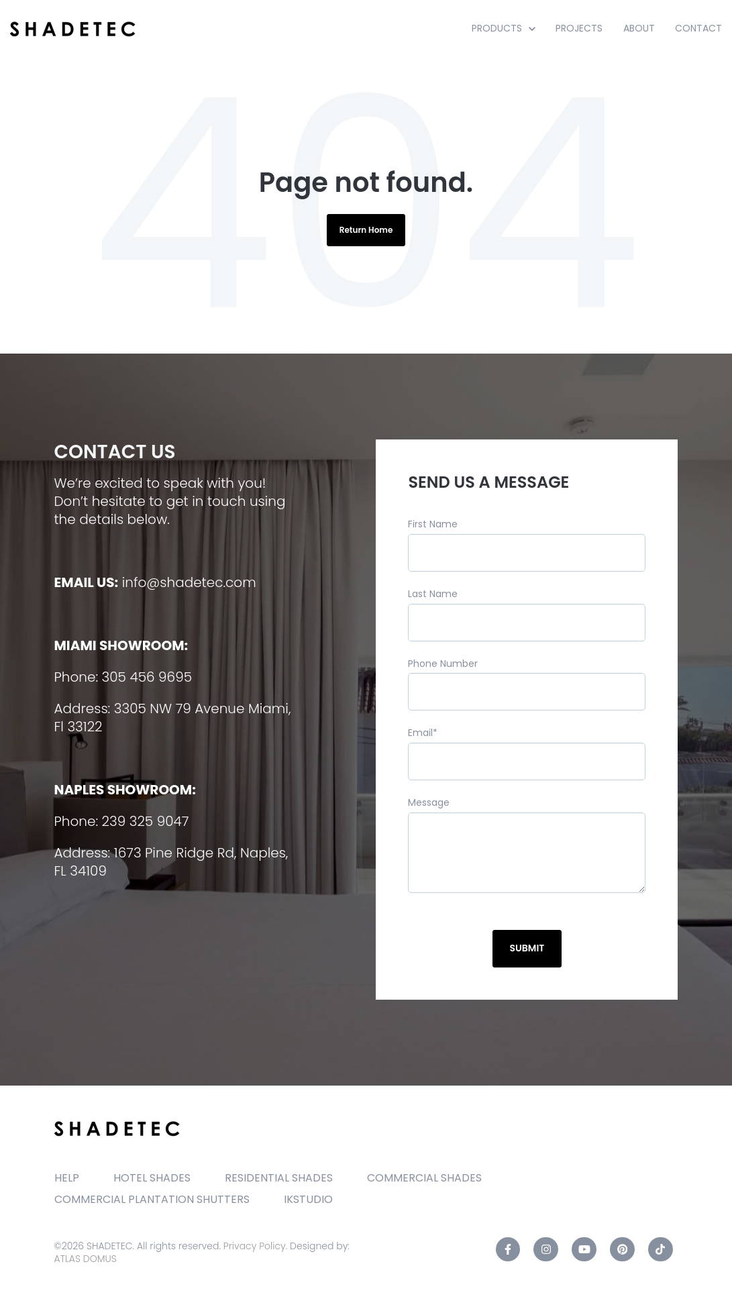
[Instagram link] (545, 1249)
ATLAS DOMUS (85, 1258)
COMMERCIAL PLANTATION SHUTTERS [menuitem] (152, 1199)
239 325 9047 (145, 821)
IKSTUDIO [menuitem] (308, 1199)
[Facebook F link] (508, 1249)
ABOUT (639, 28)
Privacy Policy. (255, 1246)
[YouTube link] (584, 1249)
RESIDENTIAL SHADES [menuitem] (279, 1178)
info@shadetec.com (189, 582)
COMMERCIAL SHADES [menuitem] (424, 1178)
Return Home (366, 229)
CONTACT (698, 28)
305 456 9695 (147, 677)
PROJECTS (579, 28)
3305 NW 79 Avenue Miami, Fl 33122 (172, 717)
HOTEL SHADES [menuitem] (152, 1178)
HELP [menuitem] (66, 1178)
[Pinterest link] (622, 1249)
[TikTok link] (660, 1249)
